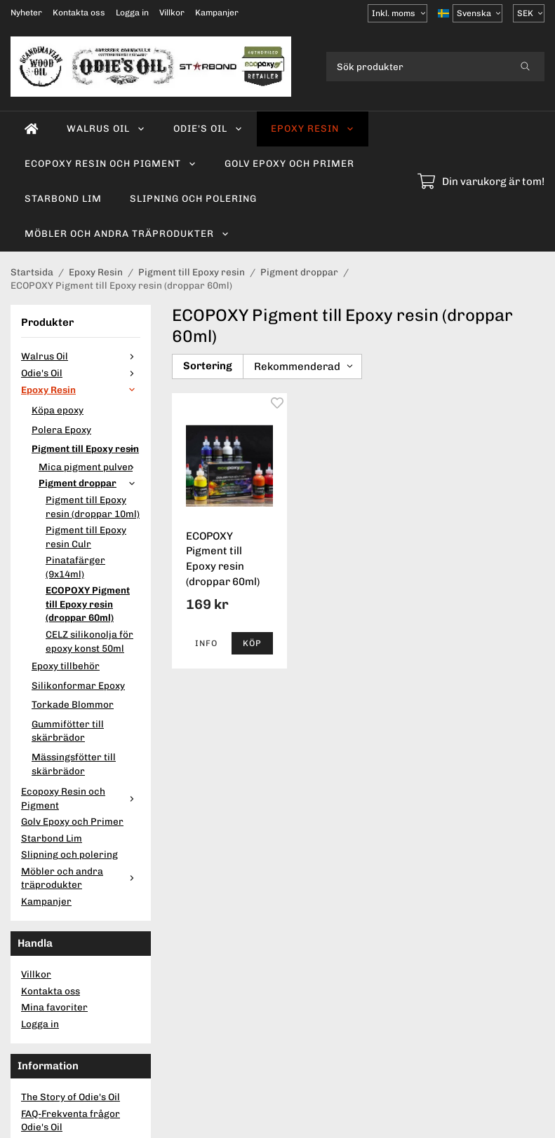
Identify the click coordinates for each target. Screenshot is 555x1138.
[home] (32, 128)
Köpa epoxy (57, 410)
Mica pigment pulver (89, 466)
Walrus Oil (106, 128)
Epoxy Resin (312, 128)
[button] (252, 643)
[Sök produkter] (416, 66)
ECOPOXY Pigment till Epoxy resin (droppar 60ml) (88, 603)
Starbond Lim (63, 198)
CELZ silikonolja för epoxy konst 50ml (89, 641)
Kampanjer (217, 13)
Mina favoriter (54, 1007)
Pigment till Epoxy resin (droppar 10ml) (93, 506)
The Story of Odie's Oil (70, 1096)
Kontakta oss (79, 13)
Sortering (207, 365)
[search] (525, 66)
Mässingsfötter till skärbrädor (74, 763)
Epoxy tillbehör (66, 665)
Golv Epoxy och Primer (289, 163)
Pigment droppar (89, 482)
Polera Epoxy (61, 429)
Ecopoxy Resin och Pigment (110, 163)
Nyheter (26, 13)
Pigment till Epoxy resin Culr (86, 536)
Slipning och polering (193, 198)
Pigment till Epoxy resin (86, 448)
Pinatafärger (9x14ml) (75, 567)
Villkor (172, 13)
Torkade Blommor (73, 704)
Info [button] (206, 643)
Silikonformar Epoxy (78, 685)
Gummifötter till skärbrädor (68, 730)
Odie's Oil (208, 128)
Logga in (132, 13)
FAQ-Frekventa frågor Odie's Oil (70, 1120)
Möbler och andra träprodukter (127, 233)
